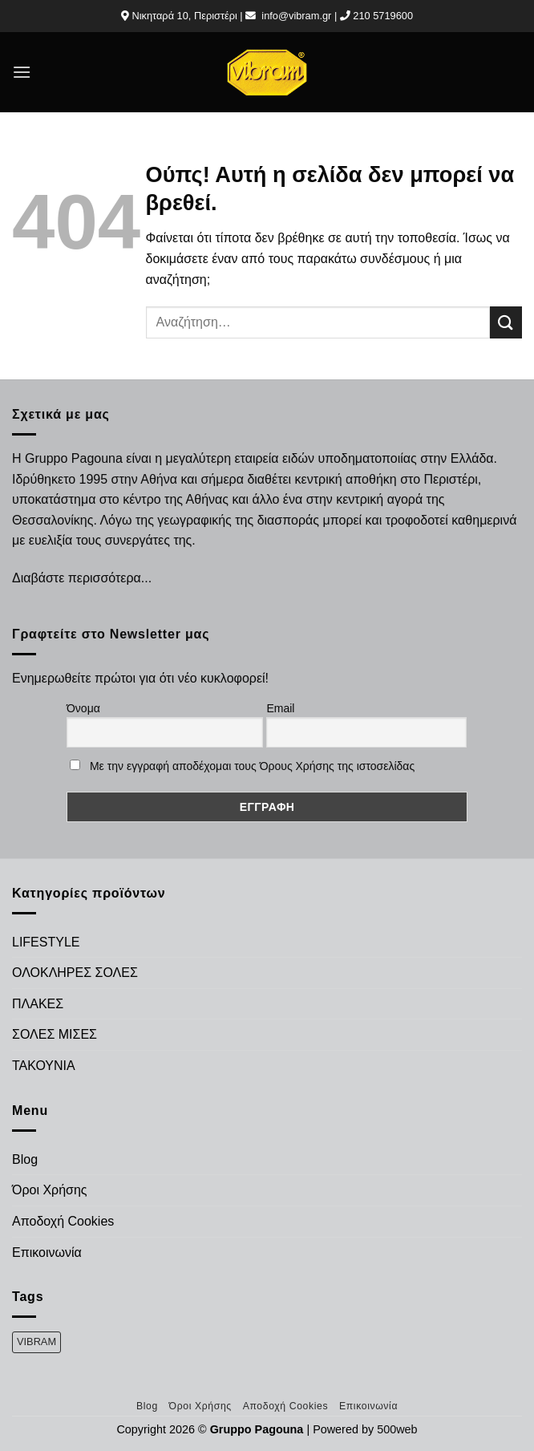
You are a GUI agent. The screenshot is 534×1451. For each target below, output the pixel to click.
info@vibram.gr (296, 16)
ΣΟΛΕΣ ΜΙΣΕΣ (54, 1034)
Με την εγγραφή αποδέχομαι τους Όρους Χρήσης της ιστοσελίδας (252, 766)
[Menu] (21, 71)
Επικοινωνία (47, 1252)
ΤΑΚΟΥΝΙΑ (43, 1065)
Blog (25, 1159)
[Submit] (506, 322)
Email (280, 708)
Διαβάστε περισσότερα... (82, 578)
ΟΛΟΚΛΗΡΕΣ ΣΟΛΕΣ (75, 972)
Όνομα (83, 708)
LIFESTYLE (45, 942)
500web (397, 1429)
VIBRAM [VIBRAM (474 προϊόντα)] (36, 1341)
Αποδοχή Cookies (63, 1221)
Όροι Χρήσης (49, 1190)
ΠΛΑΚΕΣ (37, 1004)
